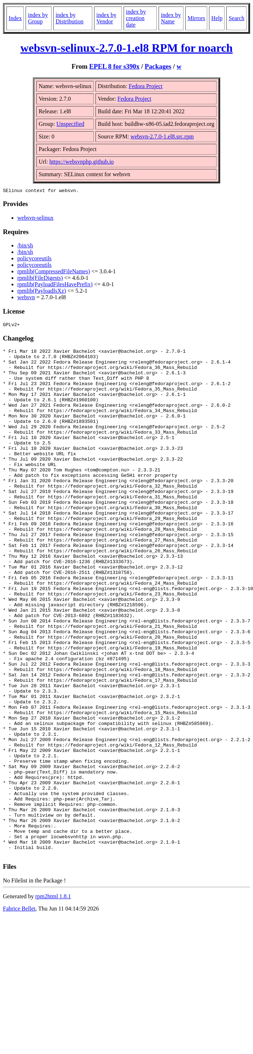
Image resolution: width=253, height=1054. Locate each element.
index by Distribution (69, 18)
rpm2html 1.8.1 (53, 1000)
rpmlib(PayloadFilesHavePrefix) (55, 285)
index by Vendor (106, 18)
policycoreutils (34, 259)
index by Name (171, 18)
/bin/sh (25, 246)
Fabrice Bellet (19, 1012)
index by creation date (136, 18)
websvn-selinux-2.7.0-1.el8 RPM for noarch (126, 47)
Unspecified (70, 124)
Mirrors (196, 18)
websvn (26, 298)
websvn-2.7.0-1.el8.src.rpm (162, 136)
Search (236, 18)
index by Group (38, 18)
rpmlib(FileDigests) (40, 279)
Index (15, 18)
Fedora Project (146, 86)
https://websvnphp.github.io (81, 162)
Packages (158, 66)
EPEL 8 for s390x (114, 66)
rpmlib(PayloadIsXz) (41, 292)
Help (216, 18)
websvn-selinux (35, 219)
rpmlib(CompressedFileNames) (53, 272)
